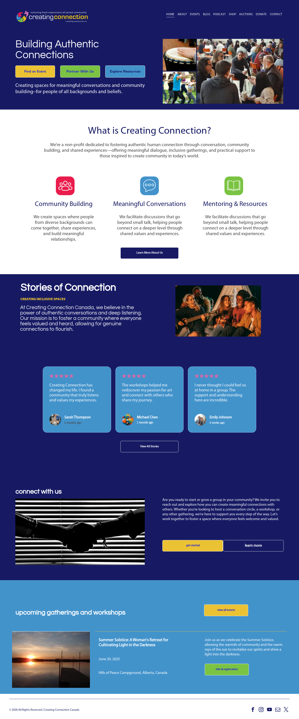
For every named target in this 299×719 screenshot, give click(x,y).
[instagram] (261, 710)
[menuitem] (168, 14)
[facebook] (252, 710)
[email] (277, 710)
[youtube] (269, 710)
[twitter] (286, 710)
